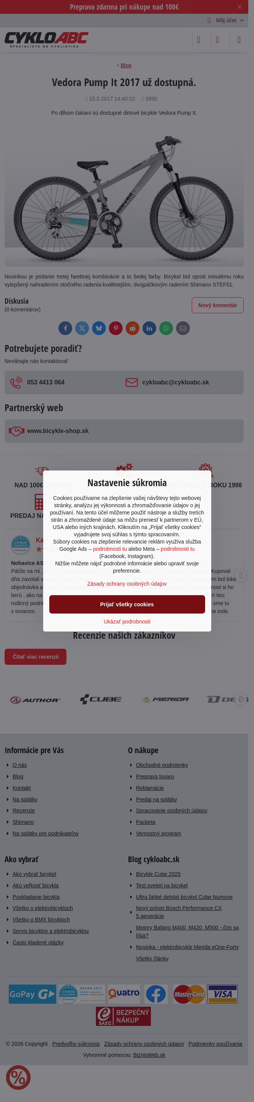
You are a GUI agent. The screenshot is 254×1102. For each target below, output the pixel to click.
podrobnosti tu (110, 549)
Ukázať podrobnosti (127, 622)
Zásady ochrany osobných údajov (127, 584)
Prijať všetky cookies (127, 604)
